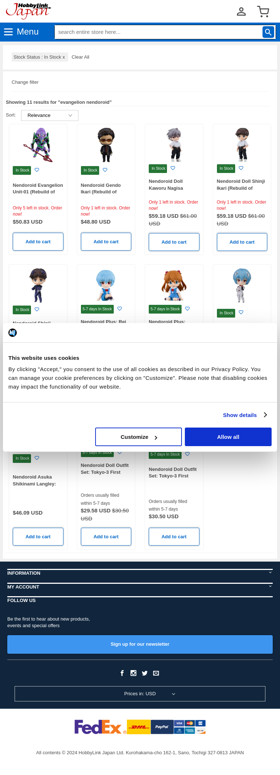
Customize (139, 437)
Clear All (80, 57)
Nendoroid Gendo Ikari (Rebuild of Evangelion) (101, 191)
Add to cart (38, 241)
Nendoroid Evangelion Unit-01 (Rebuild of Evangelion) (38, 191)
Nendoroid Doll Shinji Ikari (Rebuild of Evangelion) (241, 187)
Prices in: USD (140, 693)
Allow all (228, 437)
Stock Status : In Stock (39, 57)
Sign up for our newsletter (139, 644)
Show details (240, 415)
